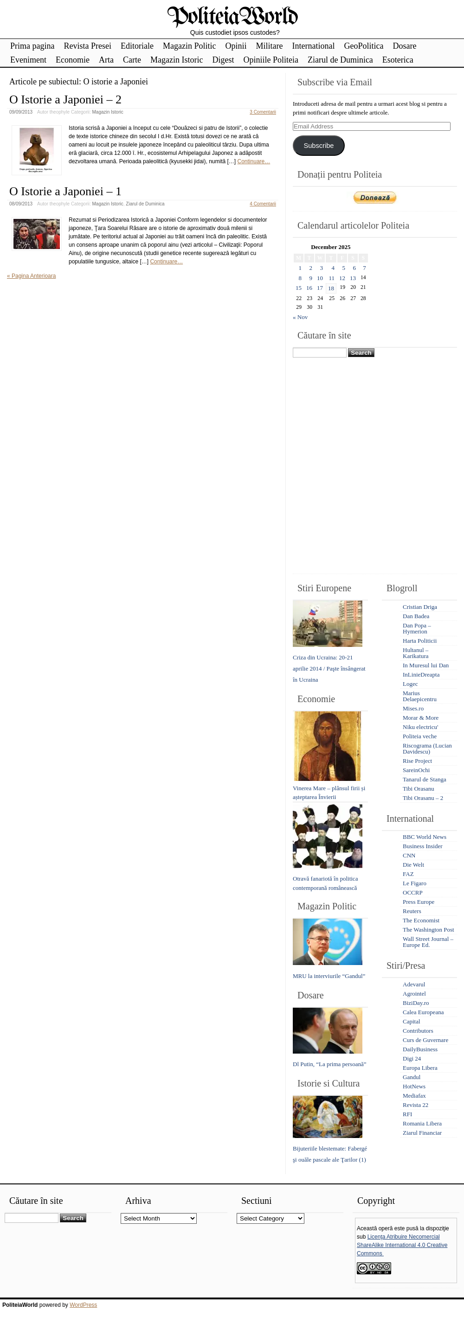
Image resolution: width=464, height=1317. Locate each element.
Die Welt (413, 864)
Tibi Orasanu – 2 (423, 797)
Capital (411, 1021)
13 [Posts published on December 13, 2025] (353, 278)
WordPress (83, 1305)
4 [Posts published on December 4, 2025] (333, 267)
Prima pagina (32, 46)
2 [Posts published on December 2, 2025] (311, 267)
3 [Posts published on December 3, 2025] (321, 267)
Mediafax (414, 1095)
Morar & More (420, 717)
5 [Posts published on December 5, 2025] (344, 267)
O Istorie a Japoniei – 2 (65, 99)
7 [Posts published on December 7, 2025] (364, 267)
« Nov (300, 316)
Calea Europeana (423, 1012)
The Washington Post (428, 929)
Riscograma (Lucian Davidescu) (427, 748)
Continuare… (254, 161)
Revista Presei (87, 46)
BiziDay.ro (416, 1002)
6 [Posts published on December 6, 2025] (354, 267)
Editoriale (137, 46)
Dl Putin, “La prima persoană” (329, 1064)
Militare (269, 46)
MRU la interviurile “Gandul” (329, 975)
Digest (223, 59)
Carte (132, 59)
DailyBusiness (420, 1049)
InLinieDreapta (421, 674)
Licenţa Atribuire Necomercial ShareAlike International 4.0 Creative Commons (402, 1245)
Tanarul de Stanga (424, 779)
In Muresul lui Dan (426, 665)
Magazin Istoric (176, 59)
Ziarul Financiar (422, 1132)
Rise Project (417, 760)
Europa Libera (420, 1067)
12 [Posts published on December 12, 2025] (342, 278)
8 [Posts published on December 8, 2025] (300, 278)
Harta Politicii (420, 640)
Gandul (411, 1077)
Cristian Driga (420, 606)
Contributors (418, 1030)
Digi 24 (412, 1058)
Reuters (412, 911)
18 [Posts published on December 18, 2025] (331, 288)
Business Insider (423, 846)
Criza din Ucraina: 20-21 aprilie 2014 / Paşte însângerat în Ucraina (329, 668)
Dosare (404, 46)
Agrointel (414, 993)
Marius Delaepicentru (420, 696)
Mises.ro (413, 708)
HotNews (414, 1086)
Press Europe (418, 901)
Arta (106, 59)
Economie (73, 59)
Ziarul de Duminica (340, 59)
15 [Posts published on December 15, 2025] (299, 287)
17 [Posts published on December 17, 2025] (320, 287)
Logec (410, 683)
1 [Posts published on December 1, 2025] (300, 267)
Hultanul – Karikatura (416, 652)
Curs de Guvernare (425, 1039)
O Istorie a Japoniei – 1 (65, 191)
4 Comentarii (263, 203)
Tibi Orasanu (418, 788)
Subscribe (318, 145)
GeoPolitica (363, 46)
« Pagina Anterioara (31, 276)
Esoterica (397, 59)
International (313, 46)
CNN (409, 855)
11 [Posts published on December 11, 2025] (332, 278)
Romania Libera (422, 1123)
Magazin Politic (189, 46)
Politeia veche (420, 736)
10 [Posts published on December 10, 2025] (320, 278)
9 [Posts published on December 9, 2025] (311, 278)
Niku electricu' (420, 726)
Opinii (235, 46)
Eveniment (28, 59)
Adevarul (414, 984)
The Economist (421, 920)
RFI (407, 1114)
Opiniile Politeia (270, 59)
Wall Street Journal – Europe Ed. (428, 941)
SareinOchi (416, 770)
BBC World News (424, 836)
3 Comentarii (263, 112)
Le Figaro (414, 883)
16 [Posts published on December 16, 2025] (309, 287)
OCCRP (413, 892)
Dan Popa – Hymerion (417, 628)
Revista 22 (415, 1104)
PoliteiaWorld (232, 17)
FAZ (408, 873)
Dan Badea (416, 616)
